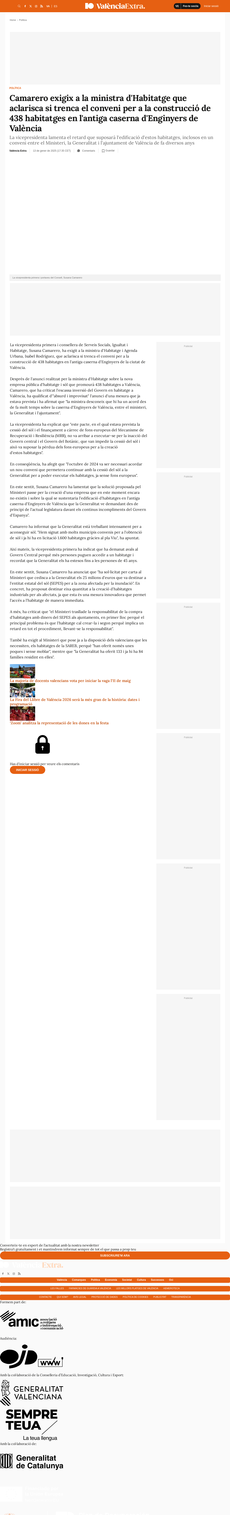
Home (13, 20)
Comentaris (86, 150)
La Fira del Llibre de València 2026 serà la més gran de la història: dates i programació (75, 702)
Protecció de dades (104, 1297)
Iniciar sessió (27, 770)
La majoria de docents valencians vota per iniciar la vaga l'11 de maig (70, 680)
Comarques (79, 1279)
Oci (171, 1279)
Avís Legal (79, 1297)
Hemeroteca (171, 1288)
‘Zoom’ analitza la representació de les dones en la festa (59, 722)
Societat (127, 1279)
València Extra (18, 150)
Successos (157, 1279)
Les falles (57, 1288)
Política (15, 88)
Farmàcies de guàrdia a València (90, 1288)
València (62, 1279)
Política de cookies (135, 1297)
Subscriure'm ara (115, 1255)
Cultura (141, 1279)
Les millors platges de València (137, 1288)
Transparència (181, 1297)
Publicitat (159, 1297)
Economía (111, 1279)
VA (48, 6)
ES (55, 6)
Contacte (45, 1297)
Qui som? (62, 1297)
